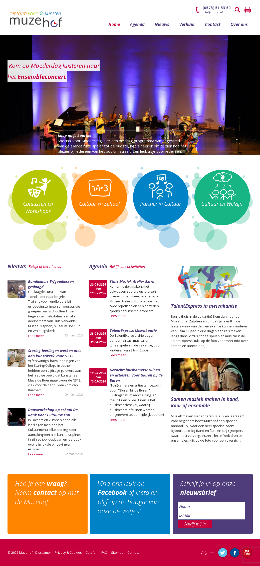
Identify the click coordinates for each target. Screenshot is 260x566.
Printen (248, 10)
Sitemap (117, 552)
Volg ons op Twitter (223, 552)
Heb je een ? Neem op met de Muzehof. (47, 492)
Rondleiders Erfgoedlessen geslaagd (51, 284)
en (38, 207)
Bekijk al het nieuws (45, 266)
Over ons (239, 24)
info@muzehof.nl (214, 12)
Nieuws (162, 24)
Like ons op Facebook (235, 552)
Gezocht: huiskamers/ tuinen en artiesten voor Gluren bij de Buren (136, 375)
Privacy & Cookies (68, 552)
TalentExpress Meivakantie (133, 330)
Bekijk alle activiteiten (127, 266)
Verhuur (187, 24)
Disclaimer (43, 552)
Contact (212, 24)
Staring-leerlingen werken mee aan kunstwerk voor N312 (54, 353)
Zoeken (238, 10)
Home (114, 24)
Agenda (137, 24)
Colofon (92, 552)
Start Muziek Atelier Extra (132, 281)
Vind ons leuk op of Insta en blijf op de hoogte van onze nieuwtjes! (128, 497)
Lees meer (36, 335)
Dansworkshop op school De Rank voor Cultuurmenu (53, 412)
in (160, 203)
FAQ (104, 552)
